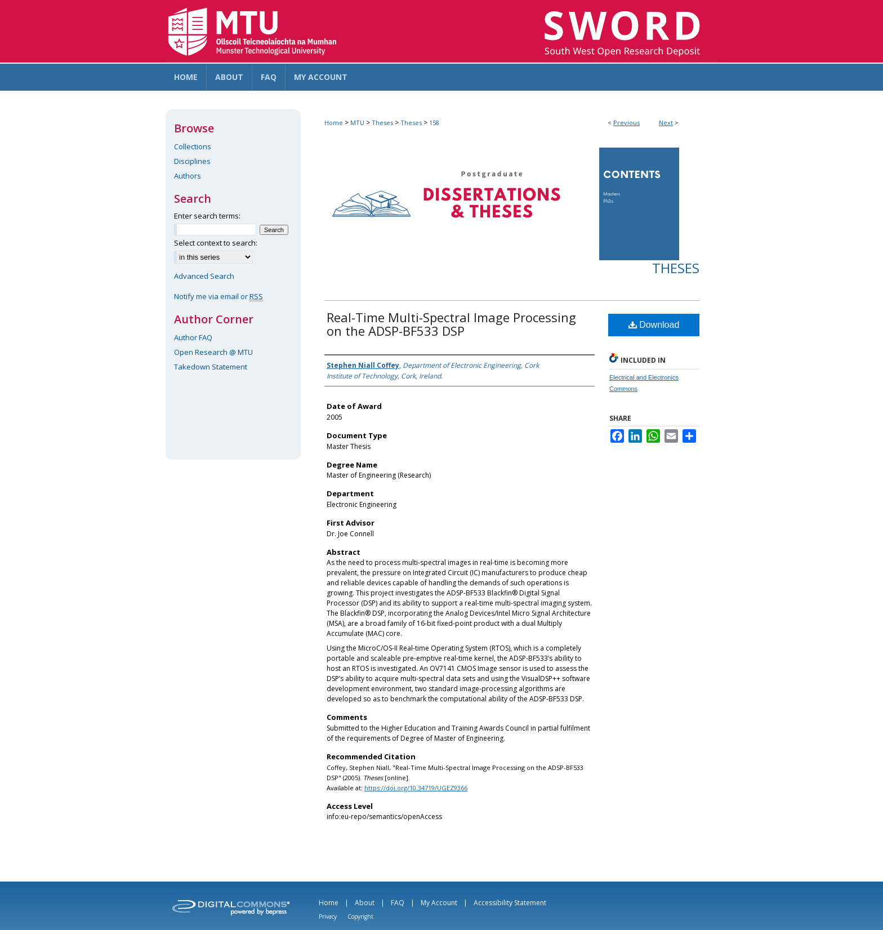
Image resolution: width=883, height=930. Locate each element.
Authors (187, 176)
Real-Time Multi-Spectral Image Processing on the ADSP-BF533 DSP (451, 324)
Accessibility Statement (510, 902)
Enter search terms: (207, 216)
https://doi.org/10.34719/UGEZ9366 (415, 788)
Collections (192, 146)
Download (654, 325)
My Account (439, 902)
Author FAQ (193, 337)
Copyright (360, 916)
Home (333, 122)
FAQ (397, 902)
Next (666, 122)
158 (434, 122)
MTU (357, 122)
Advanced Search (204, 276)
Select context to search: (215, 243)
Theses (382, 122)
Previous (626, 122)
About (364, 902)
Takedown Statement (210, 367)
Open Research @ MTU (213, 352)
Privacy (328, 916)
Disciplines (192, 161)
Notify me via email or (218, 296)
